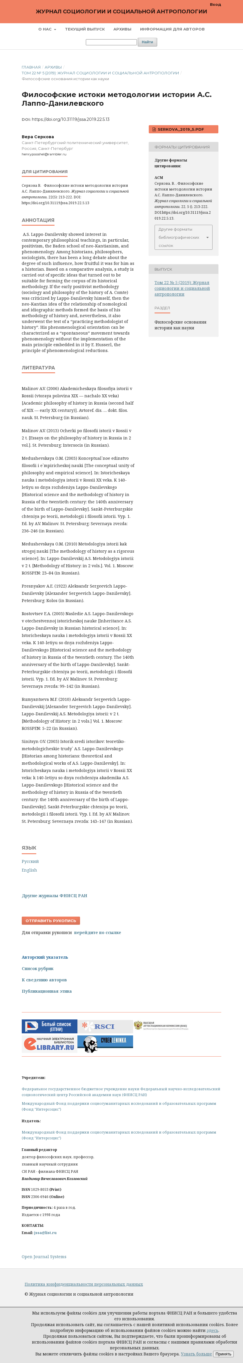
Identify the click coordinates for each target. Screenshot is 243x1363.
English (29, 870)
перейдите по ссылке (97, 932)
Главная (31, 67)
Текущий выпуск (85, 29)
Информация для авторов (172, 29)
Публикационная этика (47, 991)
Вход (215, 4)
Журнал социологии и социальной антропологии (121, 11)
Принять (223, 1354)
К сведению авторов (44, 980)
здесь (212, 1330)
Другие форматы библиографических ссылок (179, 237)
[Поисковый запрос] (111, 42)
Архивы (122, 29)
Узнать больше (196, 1354)
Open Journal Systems (44, 1256)
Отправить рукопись (51, 920)
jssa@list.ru (45, 1232)
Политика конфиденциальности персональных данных (84, 1284)
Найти (147, 42)
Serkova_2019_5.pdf (180, 129)
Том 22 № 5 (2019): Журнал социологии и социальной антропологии (100, 73)
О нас (45, 29)
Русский (30, 861)
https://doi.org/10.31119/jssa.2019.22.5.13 (71, 119)
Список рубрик (37, 968)
